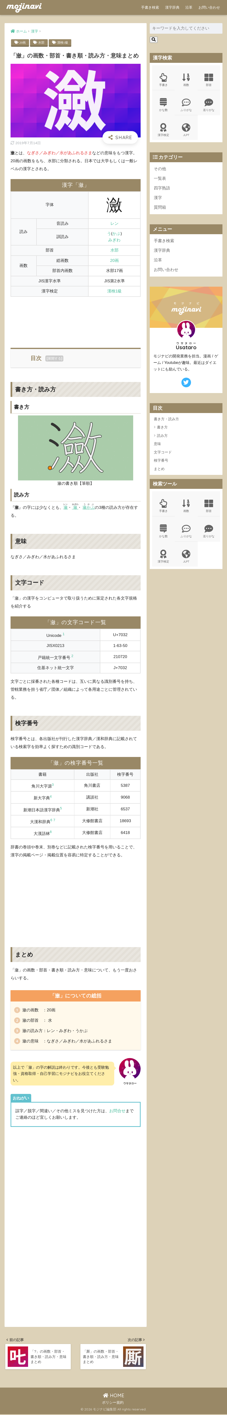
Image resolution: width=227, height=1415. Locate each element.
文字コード (163, 454)
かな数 (163, 105)
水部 (42, 42)
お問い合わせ (209, 7)
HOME (113, 1396)
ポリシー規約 (113, 1403)
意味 (157, 445)
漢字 (158, 198)
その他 (160, 169)
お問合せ (117, 1111)
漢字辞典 (172, 7)
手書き (163, 80)
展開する (54, 358)
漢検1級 (64, 42)
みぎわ (114, 240)
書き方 (162, 428)
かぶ (116, 233)
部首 (208, 80)
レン (114, 223)
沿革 (188, 7)
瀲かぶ (89, 507)
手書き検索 (150, 7)
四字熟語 (162, 189)
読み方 (162, 437)
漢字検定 (163, 130)
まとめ (159, 470)
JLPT (186, 130)
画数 (186, 80)
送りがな (208, 105)
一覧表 (160, 179)
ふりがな (186, 105)
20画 (22, 42)
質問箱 (160, 208)
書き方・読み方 (166, 420)
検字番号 (161, 462)
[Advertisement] (76, 319)
